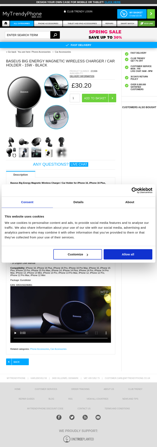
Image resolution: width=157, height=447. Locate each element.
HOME (18, 389)
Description (20, 174)
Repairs (109, 23)
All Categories (22, 23)
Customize (78, 254)
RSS (70, 399)
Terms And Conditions (117, 409)
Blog (51, 399)
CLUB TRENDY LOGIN (79, 11)
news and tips (130, 399)
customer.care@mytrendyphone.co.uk (127, 378)
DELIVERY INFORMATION (82, 76)
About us (109, 389)
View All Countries (97, 399)
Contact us (83, 409)
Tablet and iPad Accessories (82, 23)
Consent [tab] (27, 202)
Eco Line (148, 23)
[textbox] (32, 35)
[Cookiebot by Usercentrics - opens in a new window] (134, 190)
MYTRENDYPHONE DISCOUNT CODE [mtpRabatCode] (45, 409)
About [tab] (129, 202)
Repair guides (26, 399)
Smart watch (127, 23)
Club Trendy (135, 389)
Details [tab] (78, 202)
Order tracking (80, 389)
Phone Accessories (48, 23)
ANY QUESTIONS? (60, 164)
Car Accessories (59, 349)
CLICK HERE (112, 2)
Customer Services (46, 389)
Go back (12, 52)
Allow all (128, 254)
